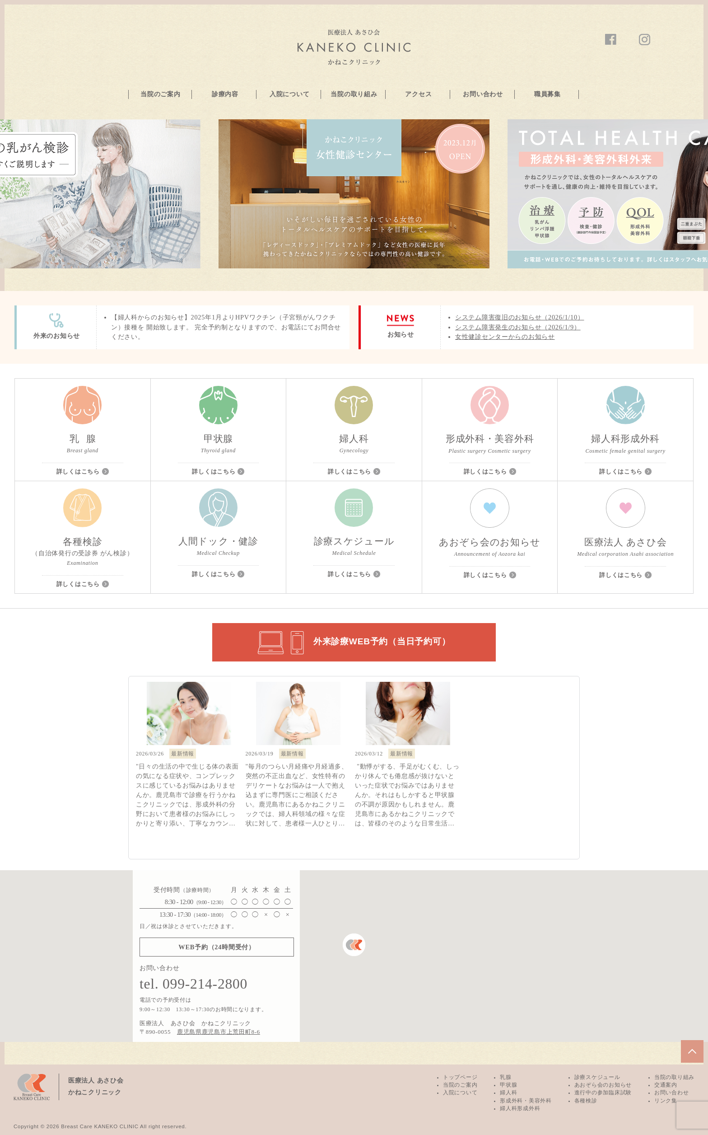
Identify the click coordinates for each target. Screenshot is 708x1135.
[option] (354, 193)
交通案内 (665, 1085)
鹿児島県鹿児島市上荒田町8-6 (218, 1031)
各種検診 (585, 1100)
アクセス (418, 94)
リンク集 (665, 1100)
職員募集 (547, 94)
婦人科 (508, 1092)
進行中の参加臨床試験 (603, 1092)
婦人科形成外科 (520, 1108)
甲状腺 (508, 1085)
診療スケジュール (597, 1077)
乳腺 (505, 1077)
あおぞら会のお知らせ (603, 1085)
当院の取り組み (354, 94)
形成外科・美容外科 (525, 1100)
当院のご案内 (160, 94)
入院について (289, 94)
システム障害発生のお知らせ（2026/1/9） (518, 327)
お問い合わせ (483, 94)
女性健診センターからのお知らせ (505, 336)
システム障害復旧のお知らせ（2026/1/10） (519, 317)
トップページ (460, 1077)
